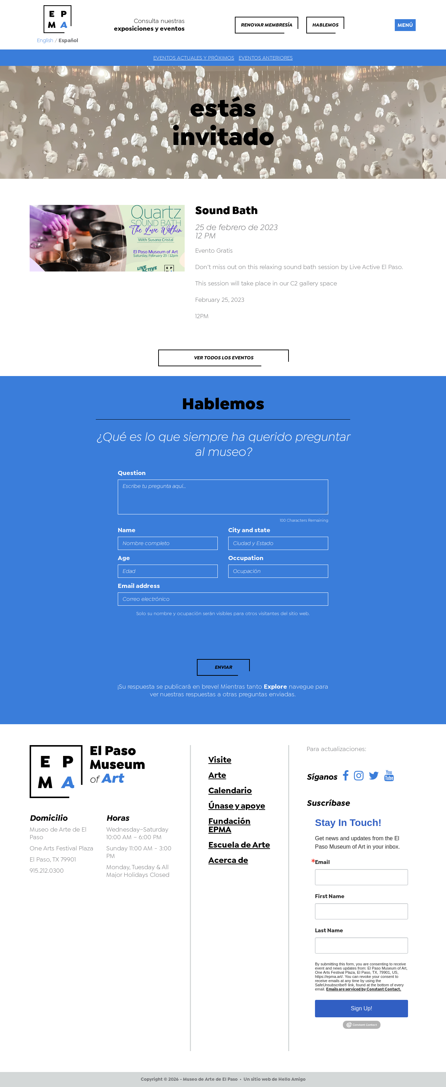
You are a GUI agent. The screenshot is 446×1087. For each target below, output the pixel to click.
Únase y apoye (236, 806)
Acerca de (228, 860)
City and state (249, 530)
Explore (275, 686)
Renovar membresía (266, 25)
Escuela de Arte (239, 845)
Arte (217, 775)
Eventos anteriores (266, 58)
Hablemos (325, 25)
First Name (329, 896)
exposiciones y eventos (149, 28)
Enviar (223, 667)
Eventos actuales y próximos (193, 58)
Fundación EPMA (229, 825)
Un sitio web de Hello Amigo (275, 1079)
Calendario (230, 790)
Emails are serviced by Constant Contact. (363, 989)
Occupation (245, 558)
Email (322, 862)
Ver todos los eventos (223, 358)
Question (132, 473)
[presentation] (165, 639)
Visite (219, 760)
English (45, 40)
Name (127, 530)
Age (124, 558)
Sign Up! (361, 1008)
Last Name (329, 930)
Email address (139, 586)
